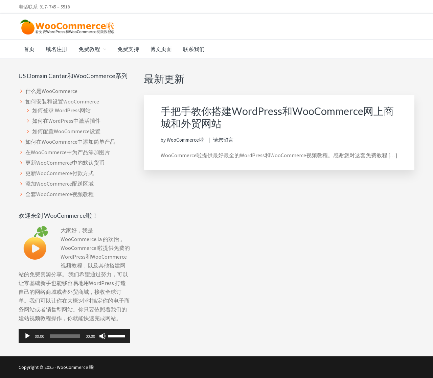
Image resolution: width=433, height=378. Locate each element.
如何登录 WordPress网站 (61, 110)
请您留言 (223, 140)
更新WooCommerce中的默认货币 (65, 162)
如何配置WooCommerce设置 (66, 131)
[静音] (102, 336)
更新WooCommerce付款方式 (59, 173)
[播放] (27, 336)
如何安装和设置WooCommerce (62, 101)
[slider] (65, 336)
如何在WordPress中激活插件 (66, 120)
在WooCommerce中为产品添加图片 (67, 152)
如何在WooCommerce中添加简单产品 (70, 141)
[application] (74, 336)
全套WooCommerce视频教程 (59, 194)
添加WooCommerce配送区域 (59, 183)
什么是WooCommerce (51, 91)
